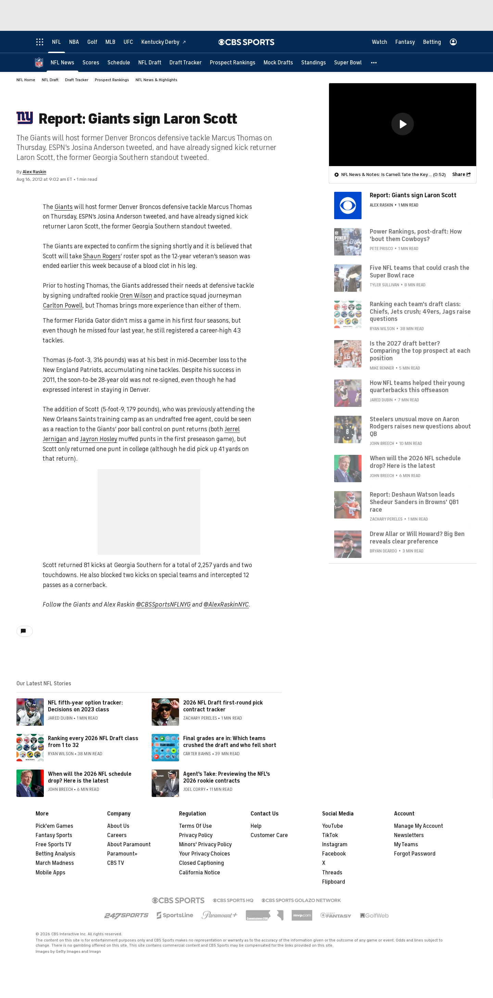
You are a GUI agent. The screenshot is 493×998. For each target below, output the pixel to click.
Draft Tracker (76, 79)
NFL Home (25, 79)
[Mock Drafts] (278, 62)
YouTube (332, 826)
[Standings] (313, 62)
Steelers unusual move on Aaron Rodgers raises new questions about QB (420, 426)
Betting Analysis (55, 853)
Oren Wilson (135, 295)
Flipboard (333, 881)
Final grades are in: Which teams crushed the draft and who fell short (229, 741)
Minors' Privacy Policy (205, 844)
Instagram (334, 844)
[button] (374, 62)
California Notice (199, 872)
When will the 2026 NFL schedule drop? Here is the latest (89, 777)
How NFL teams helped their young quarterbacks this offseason (417, 386)
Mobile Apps (50, 872)
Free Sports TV (54, 844)
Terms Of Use (195, 826)
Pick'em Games (54, 826)
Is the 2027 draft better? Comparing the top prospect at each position (420, 351)
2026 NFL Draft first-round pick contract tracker (223, 706)
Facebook (334, 853)
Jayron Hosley (98, 439)
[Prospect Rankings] (233, 62)
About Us (118, 826)
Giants (63, 207)
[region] (402, 124)
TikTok (330, 835)
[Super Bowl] (348, 62)
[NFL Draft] (149, 62)
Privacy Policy (196, 835)
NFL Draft (50, 79)
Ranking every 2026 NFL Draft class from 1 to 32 (93, 741)
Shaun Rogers (102, 256)
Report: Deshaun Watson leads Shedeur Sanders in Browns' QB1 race (414, 502)
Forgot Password (414, 853)
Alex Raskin (34, 172)
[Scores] (90, 62)
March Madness (55, 863)
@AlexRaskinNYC (226, 604)
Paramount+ (122, 853)
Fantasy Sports (54, 835)
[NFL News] (62, 62)
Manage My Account (418, 826)
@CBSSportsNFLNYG (163, 604)
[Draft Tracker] (185, 62)
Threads (332, 872)
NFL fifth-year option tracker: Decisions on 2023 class (85, 706)
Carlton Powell (63, 305)
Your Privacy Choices (204, 853)
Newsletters (409, 835)
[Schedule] (118, 62)
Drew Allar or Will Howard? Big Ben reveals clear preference (417, 537)
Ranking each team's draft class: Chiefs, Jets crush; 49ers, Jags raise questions (420, 311)
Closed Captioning (201, 863)
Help (256, 826)
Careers (117, 835)
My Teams (406, 844)
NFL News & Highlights (156, 79)
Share (458, 174)
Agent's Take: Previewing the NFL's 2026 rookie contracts (226, 777)
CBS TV (115, 863)
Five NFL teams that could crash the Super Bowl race (419, 271)
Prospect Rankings (112, 79)
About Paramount (129, 844)
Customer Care (269, 835)
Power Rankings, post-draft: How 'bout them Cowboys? (416, 235)
